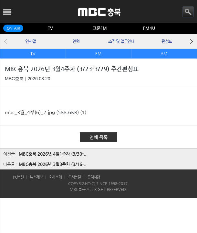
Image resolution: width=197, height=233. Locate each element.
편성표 (166, 41)
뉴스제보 (36, 177)
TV (50, 28)
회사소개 (55, 177)
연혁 (75, 41)
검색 (188, 12)
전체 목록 (98, 137)
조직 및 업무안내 (121, 41)
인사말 (30, 41)
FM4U (149, 28)
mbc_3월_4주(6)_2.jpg (30, 112)
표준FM (100, 28)
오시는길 (74, 177)
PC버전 (18, 177)
